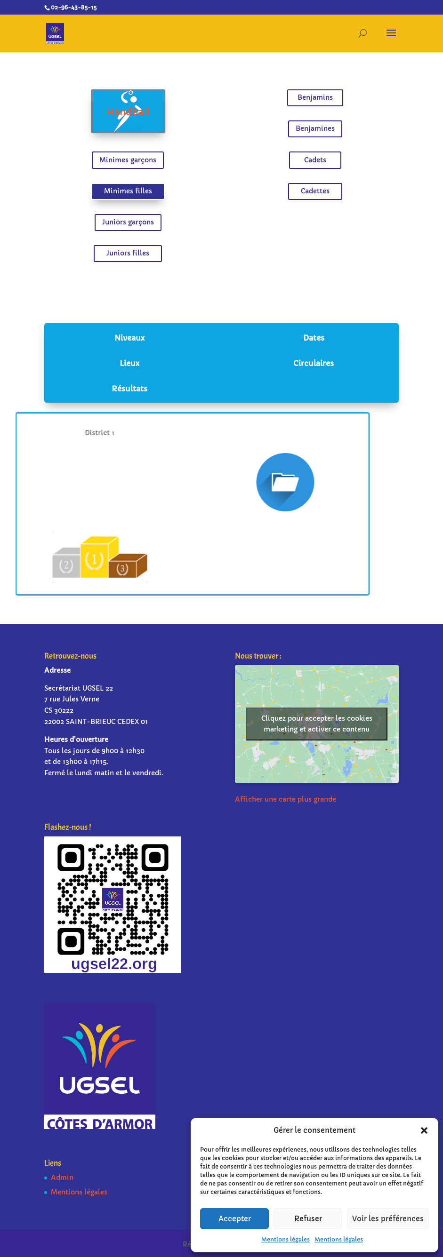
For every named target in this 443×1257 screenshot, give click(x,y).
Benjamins (312, 99)
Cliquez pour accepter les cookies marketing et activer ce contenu (316, 723)
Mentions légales (285, 1239)
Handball (130, 113)
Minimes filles (130, 190)
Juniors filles (130, 251)
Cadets (312, 160)
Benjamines (312, 130)
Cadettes (312, 190)
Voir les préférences (388, 1218)
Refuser (308, 1218)
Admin (62, 1177)
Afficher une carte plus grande (285, 799)
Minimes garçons (131, 160)
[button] (424, 1130)
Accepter (234, 1218)
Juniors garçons (130, 220)
